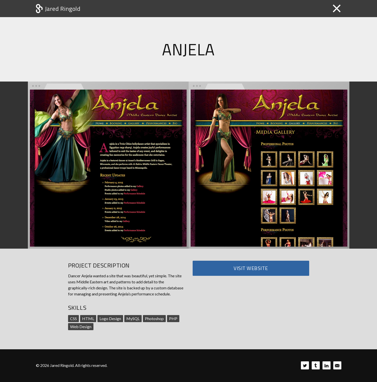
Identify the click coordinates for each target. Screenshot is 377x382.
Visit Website (251, 268)
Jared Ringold (63, 8)
